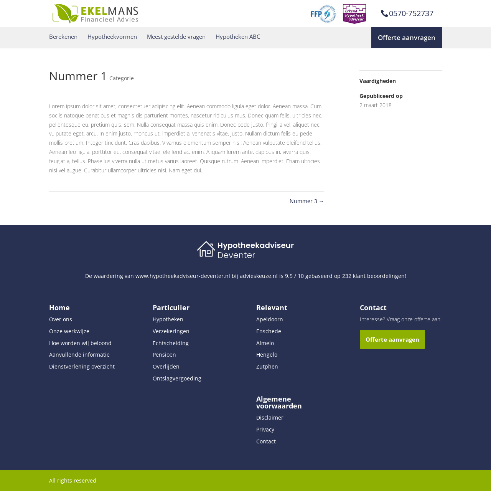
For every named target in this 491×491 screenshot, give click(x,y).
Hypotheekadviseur (255, 245)
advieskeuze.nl (259, 275)
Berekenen (63, 37)
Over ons (60, 319)
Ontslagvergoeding (177, 378)
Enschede (268, 331)
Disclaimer (269, 417)
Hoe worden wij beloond (80, 343)
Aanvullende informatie (79, 354)
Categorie (121, 78)
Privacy (265, 429)
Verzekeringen (171, 331)
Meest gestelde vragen (176, 37)
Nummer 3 (307, 201)
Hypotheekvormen (112, 37)
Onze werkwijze (69, 331)
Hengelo (266, 354)
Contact (266, 441)
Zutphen (267, 366)
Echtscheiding (171, 343)
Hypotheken (168, 319)
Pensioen (164, 354)
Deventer (236, 255)
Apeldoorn (269, 319)
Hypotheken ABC (238, 37)
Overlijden (166, 366)
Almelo (265, 343)
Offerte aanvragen (406, 37)
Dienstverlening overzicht (82, 366)
